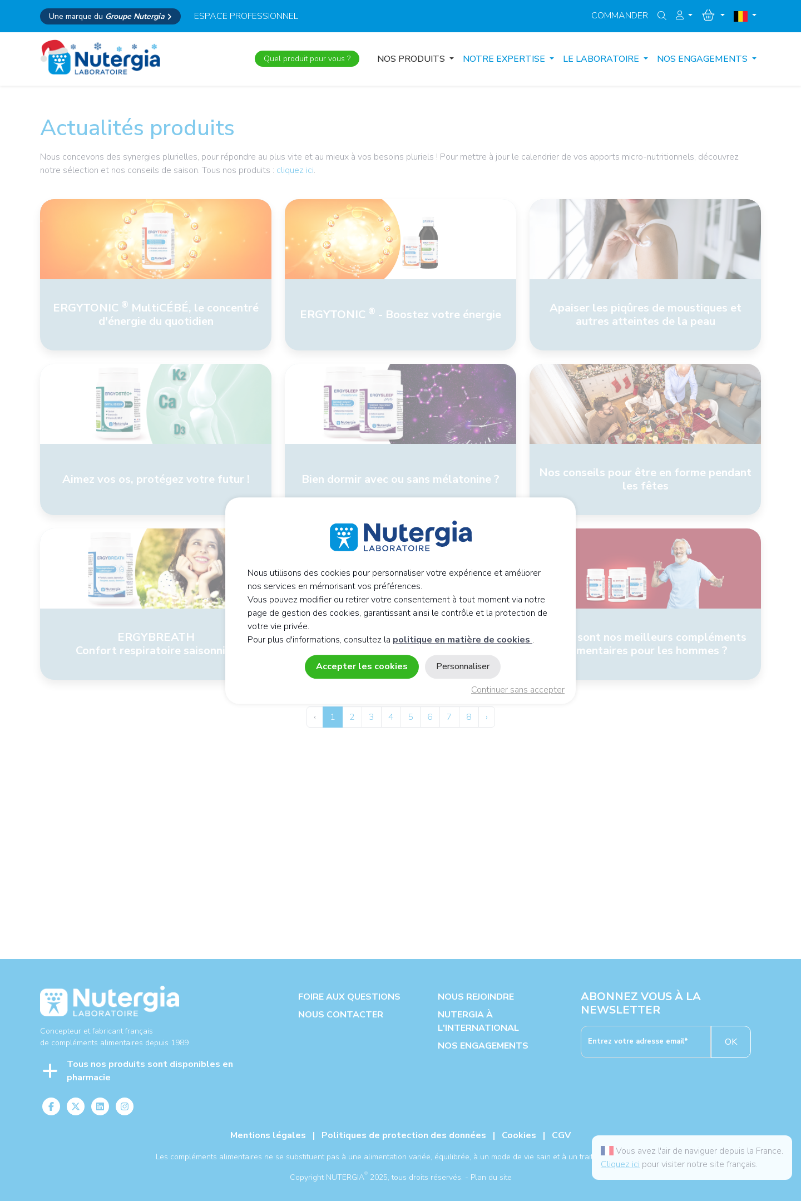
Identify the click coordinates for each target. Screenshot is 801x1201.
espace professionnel (246, 16)
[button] (684, 15)
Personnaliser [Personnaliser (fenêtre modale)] (463, 666)
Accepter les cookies (362, 666)
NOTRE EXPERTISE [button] (505, 59)
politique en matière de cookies (462, 640)
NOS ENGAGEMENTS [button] (703, 59)
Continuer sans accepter (518, 690)
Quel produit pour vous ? (307, 58)
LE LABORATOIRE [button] (602, 59)
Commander (619, 15)
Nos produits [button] (412, 59)
